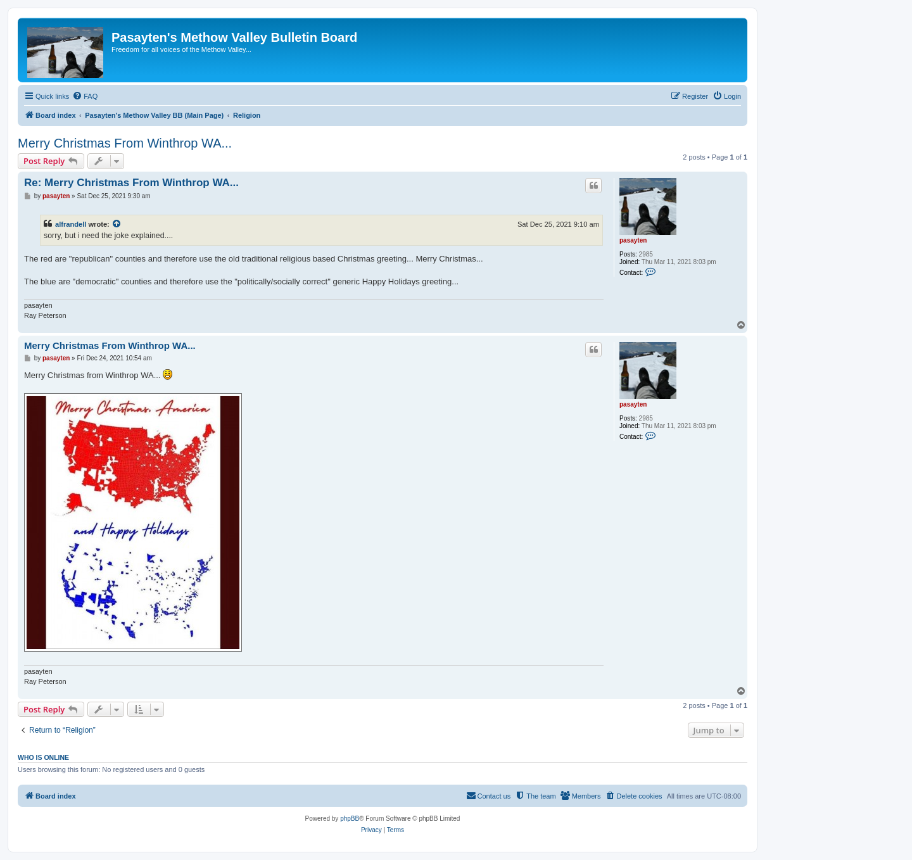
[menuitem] (85, 96)
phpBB (349, 818)
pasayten (633, 240)
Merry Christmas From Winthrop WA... (125, 143)
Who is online (43, 757)
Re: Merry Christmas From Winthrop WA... (131, 183)
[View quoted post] (117, 224)
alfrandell (70, 224)
